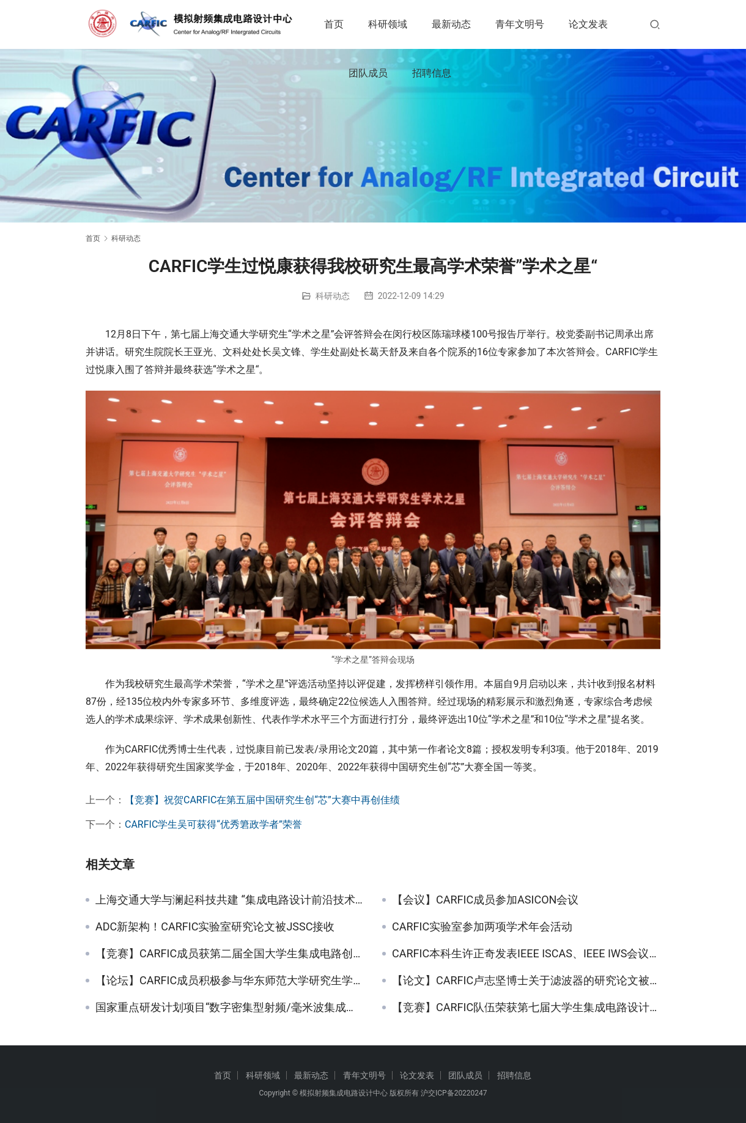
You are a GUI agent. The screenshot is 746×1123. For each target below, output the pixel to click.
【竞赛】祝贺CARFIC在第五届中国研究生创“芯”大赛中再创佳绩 (262, 800)
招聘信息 (507, 73)
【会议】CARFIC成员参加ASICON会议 (485, 900)
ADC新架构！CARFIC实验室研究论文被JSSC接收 (214, 927)
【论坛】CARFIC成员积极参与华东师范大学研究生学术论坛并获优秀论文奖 (229, 980)
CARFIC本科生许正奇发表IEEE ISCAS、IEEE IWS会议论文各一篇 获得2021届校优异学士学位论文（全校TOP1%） (526, 954)
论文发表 (380, 73)
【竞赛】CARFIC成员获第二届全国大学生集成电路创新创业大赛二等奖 (229, 954)
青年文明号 (532, 24)
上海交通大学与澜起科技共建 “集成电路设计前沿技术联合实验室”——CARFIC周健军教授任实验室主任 (229, 900)
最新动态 (463, 24)
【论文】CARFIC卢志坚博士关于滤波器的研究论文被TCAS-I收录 (526, 980)
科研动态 (333, 296)
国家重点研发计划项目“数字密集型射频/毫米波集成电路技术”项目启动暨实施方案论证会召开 (229, 1007)
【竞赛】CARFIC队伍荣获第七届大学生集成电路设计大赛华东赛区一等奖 (526, 1007)
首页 (346, 24)
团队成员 (443, 73)
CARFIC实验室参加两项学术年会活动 (482, 927)
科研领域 (399, 24)
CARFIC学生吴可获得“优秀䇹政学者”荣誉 (213, 824)
